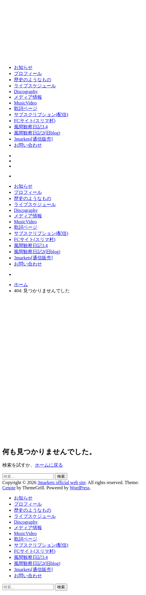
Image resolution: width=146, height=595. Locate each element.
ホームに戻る (49, 465)
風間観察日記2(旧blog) (37, 132)
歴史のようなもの (32, 79)
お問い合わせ (28, 145)
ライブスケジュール (35, 85)
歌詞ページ (25, 108)
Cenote (8, 487)
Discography (26, 91)
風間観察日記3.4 (31, 126)
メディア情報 (28, 97)
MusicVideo (25, 102)
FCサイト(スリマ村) (34, 120)
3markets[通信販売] (33, 139)
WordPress (80, 487)
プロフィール (28, 73)
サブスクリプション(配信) (41, 114)
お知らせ (23, 67)
